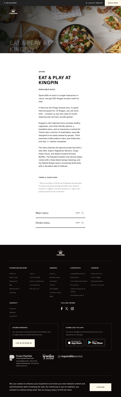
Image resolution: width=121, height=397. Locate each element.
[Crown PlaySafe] (24, 358)
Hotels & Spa (13, 277)
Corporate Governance (77, 273)
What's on (12, 273)
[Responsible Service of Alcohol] (48, 361)
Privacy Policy (51, 390)
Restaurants (13, 281)
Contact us (12, 308)
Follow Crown (68, 303)
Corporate (75, 268)
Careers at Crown (96, 273)
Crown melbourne (18, 268)
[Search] (103, 11)
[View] (60, 214)
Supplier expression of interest (77, 290)
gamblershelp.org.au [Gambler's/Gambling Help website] (21, 365)
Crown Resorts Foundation (78, 281)
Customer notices (55, 292)
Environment (74, 285)
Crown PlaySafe (35, 277)
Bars (10, 285)
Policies (52, 285)
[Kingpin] (15, 37)
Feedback (12, 312)
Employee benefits (97, 281)
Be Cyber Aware (55, 277)
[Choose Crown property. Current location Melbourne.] (10, 3)
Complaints (13, 316)
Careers (95, 268)
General (54, 268)
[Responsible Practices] (70, 361)
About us (52, 273)
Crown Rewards (35, 285)
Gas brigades (54, 289)
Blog (51, 296)
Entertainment (14, 289)
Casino (32, 273)
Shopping (12, 292)
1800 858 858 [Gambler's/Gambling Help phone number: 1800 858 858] (35, 363)
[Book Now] (113, 3)
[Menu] (109, 11)
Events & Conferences (37, 281)
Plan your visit (34, 289)
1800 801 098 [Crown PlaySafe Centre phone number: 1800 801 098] (33, 361)
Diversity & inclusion (97, 285)
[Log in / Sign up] (94, 3)
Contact (13, 303)
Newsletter (53, 281)
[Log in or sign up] (24, 343)
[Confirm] (100, 387)
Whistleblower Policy (77, 295)
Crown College (95, 277)
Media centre (74, 277)
